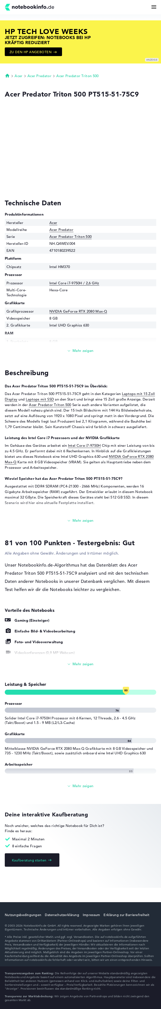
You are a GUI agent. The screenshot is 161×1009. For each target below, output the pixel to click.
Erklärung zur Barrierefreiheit (126, 915)
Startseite (7, 75)
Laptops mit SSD (40, 399)
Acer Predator (39, 76)
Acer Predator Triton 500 (77, 76)
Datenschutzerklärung (62, 915)
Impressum (91, 915)
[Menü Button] (154, 7)
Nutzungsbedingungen (23, 915)
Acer (18, 76)
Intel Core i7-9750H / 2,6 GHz (74, 283)
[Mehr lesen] (80, 350)
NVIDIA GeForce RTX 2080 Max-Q (78, 311)
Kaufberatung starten (29, 860)
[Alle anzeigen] (80, 664)
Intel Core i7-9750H (84, 445)
